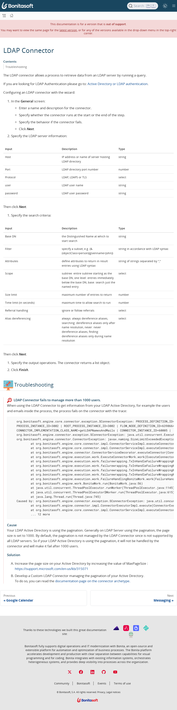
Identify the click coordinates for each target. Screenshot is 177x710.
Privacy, (101, 692)
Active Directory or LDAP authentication (118, 84)
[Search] (142, 5)
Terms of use (122, 683)
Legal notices (113, 692)
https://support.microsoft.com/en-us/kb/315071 (51, 568)
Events (102, 683)
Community (61, 683)
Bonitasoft (83, 683)
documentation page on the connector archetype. (92, 581)
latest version (68, 30)
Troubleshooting (16, 67)
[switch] (165, 5)
